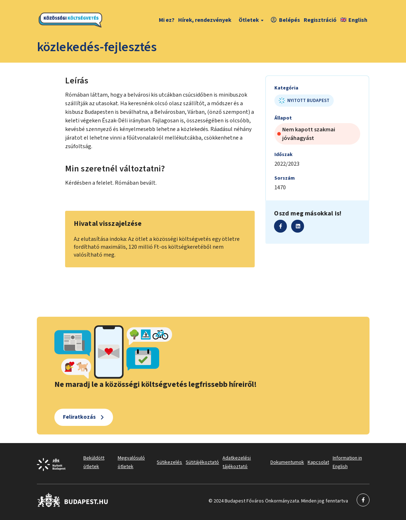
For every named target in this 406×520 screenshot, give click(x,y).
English (354, 20)
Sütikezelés (169, 462)
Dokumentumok (287, 462)
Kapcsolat (318, 462)
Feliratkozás (79, 417)
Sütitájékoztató (202, 462)
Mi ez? (167, 20)
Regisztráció (320, 20)
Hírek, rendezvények (204, 20)
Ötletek (252, 20)
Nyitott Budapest (304, 100)
